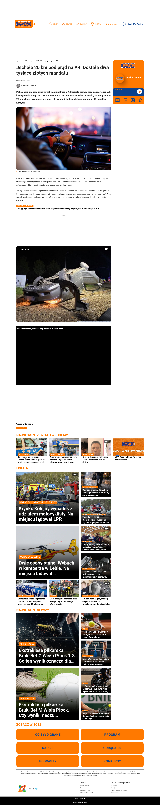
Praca (81, 788)
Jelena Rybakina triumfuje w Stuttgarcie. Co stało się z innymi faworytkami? (96, 634)
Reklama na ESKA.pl (85, 790)
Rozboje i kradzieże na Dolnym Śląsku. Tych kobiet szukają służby (96, 459)
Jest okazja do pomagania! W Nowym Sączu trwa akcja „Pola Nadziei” (64, 601)
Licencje (113, 788)
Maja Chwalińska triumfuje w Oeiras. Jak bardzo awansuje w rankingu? (96, 716)
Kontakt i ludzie (84, 785)
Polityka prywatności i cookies (119, 790)
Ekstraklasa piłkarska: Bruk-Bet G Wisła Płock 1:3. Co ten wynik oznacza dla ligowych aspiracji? (48, 653)
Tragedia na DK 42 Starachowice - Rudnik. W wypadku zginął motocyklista (96, 520)
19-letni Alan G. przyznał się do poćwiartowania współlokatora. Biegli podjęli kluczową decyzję (96, 601)
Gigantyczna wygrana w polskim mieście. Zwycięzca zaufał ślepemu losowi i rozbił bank (64, 459)
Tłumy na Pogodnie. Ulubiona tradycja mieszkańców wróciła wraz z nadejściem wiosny (96, 547)
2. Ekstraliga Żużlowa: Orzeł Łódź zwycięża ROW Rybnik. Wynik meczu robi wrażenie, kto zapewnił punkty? (96, 689)
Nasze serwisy (80, 799)
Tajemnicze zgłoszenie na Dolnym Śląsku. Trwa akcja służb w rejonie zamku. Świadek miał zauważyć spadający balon (31, 460)
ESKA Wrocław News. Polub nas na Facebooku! (128, 458)
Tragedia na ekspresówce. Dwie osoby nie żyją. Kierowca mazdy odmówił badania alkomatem (96, 574)
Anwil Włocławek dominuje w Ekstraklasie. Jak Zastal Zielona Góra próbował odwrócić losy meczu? (96, 662)
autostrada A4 (21, 428)
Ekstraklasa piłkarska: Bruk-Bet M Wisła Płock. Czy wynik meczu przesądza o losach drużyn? (48, 707)
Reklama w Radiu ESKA (86, 793)
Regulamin (114, 785)
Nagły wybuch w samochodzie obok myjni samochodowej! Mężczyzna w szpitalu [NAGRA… (59, 208)
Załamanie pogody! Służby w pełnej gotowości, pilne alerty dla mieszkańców (96, 493)
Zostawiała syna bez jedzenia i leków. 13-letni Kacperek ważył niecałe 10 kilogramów (31, 601)
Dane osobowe (115, 793)
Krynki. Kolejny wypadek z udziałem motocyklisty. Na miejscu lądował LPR (48, 511)
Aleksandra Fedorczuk (28, 86)
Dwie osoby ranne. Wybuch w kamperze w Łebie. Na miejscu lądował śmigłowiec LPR (48, 565)
